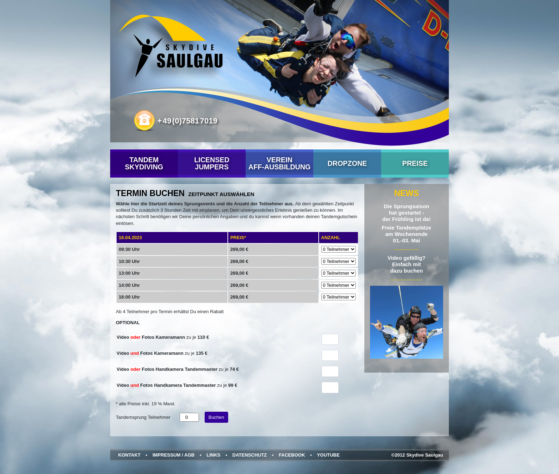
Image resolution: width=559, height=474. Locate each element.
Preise (415, 163)
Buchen (216, 417)
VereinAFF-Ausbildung (279, 163)
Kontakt (129, 455)
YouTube (328, 455)
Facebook (292, 455)
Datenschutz (249, 455)
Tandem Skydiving (144, 163)
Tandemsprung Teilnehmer (143, 417)
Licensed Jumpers (212, 163)
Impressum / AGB (174, 455)
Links (213, 455)
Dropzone (347, 163)
